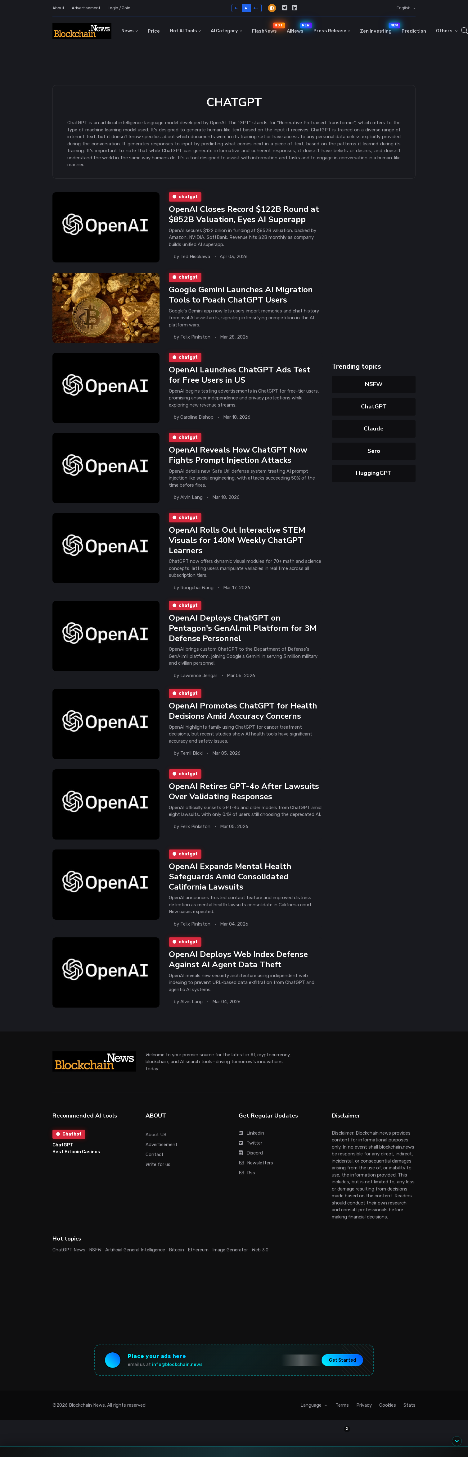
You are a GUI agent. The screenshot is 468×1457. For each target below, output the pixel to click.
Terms (342, 1405)
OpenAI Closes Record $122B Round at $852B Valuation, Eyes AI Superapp (244, 214)
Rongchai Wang (197, 587)
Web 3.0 (260, 1250)
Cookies (387, 1405)
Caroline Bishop (197, 417)
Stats (409, 1405)
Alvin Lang (191, 497)
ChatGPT (374, 407)
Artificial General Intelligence (135, 1250)
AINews (297, 28)
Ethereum (198, 1250)
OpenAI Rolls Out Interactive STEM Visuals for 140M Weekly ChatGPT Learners (237, 540)
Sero (373, 451)
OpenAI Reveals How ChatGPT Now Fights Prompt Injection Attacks (238, 455)
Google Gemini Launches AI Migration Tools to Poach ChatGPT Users (241, 294)
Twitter (250, 1143)
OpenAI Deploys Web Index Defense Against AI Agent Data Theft (238, 959)
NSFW (374, 384)
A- (237, 8)
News (127, 31)
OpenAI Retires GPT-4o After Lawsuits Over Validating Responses (244, 791)
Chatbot (69, 1134)
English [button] (404, 8)
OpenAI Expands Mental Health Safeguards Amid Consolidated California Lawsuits (230, 876)
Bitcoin (176, 1250)
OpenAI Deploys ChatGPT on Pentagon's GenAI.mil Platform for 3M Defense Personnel (243, 628)
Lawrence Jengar (198, 675)
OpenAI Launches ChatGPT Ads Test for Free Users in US (239, 374)
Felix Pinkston (195, 336)
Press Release (329, 31)
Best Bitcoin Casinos (76, 1151)
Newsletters (256, 1163)
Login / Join (119, 8)
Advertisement (86, 8)
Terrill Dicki (191, 753)
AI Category (224, 31)
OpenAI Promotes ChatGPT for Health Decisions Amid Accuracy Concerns (243, 711)
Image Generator (230, 1250)
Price (154, 31)
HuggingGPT (374, 473)
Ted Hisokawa (195, 256)
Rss (247, 1173)
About (58, 8)
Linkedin (251, 1133)
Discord (251, 1153)
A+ (256, 8)
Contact (155, 1154)
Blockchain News (87, 1405)
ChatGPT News (68, 1250)
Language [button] (311, 1405)
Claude (374, 429)
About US (156, 1134)
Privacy (364, 1405)
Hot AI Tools (183, 31)
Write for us (158, 1164)
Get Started (342, 1360)
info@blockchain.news (177, 1364)
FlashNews (267, 28)
